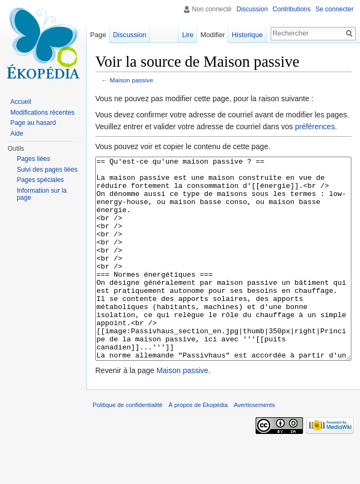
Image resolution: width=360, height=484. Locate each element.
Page (98, 35)
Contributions (292, 9)
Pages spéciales (40, 180)
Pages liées (33, 159)
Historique (247, 35)
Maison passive (131, 79)
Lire (187, 35)
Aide (16, 133)
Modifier (213, 35)
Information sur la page (42, 194)
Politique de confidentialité (128, 445)
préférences (315, 126)
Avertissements (254, 445)
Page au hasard (33, 123)
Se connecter (334, 9)
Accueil (20, 102)
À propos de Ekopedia (198, 445)
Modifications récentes (42, 112)
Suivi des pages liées (47, 169)
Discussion (252, 9)
